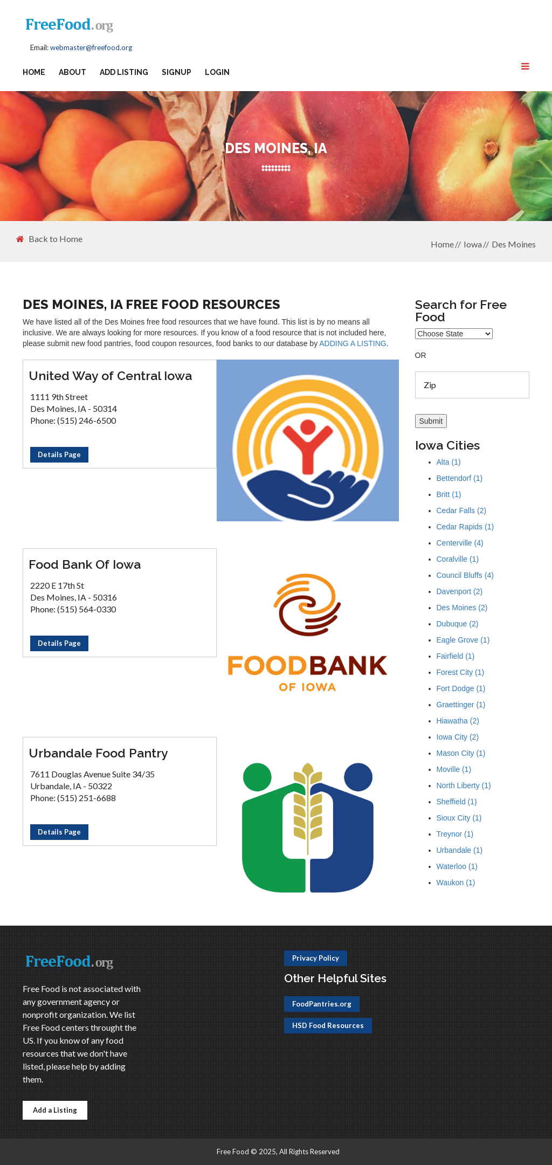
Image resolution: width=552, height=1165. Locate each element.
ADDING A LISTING (352, 343)
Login (217, 72)
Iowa (473, 244)
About (72, 72)
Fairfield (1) (456, 656)
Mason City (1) (461, 753)
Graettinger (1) (461, 704)
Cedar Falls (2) (462, 510)
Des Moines (514, 244)
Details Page (59, 454)
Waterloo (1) (457, 866)
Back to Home (49, 239)
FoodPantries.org (321, 1003)
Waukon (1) (456, 882)
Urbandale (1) (460, 850)
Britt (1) (449, 494)
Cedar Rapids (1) (465, 526)
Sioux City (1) (459, 818)
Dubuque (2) (458, 623)
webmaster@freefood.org (91, 47)
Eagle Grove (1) (463, 640)
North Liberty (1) (464, 785)
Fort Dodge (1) (461, 688)
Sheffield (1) (457, 801)
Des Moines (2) (462, 607)
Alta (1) (449, 462)
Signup (176, 72)
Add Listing (124, 72)
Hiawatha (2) (458, 720)
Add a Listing (55, 1110)
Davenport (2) (460, 591)
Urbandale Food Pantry (98, 753)
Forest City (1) (461, 672)
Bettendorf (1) (460, 478)
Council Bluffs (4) (465, 575)
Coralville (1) (458, 559)
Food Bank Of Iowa (85, 564)
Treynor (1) (455, 834)
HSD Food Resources (328, 1025)
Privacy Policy (315, 958)
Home (34, 72)
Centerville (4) (460, 543)
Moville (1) (454, 769)
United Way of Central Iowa (110, 375)
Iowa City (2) (458, 737)
